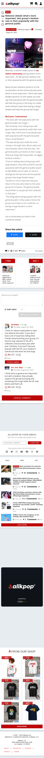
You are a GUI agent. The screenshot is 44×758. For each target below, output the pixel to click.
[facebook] (7, 452)
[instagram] (17, 452)
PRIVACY (7, 752)
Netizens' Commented (16, 116)
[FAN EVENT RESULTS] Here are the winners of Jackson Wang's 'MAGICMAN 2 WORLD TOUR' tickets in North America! (27, 481)
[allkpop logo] (13, 4)
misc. (10, 243)
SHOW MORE (22, 726)
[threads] (32, 452)
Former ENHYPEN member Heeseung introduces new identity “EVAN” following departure (28, 504)
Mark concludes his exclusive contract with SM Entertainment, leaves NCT (27, 468)
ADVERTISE (17, 748)
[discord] (27, 452)
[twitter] (12, 452)
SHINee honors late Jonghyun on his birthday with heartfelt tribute (26, 515)
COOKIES (28, 748)
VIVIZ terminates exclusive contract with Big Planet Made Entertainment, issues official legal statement (27, 494)
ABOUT (6, 748)
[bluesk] (37, 452)
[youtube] (21, 452)
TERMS (16, 752)
